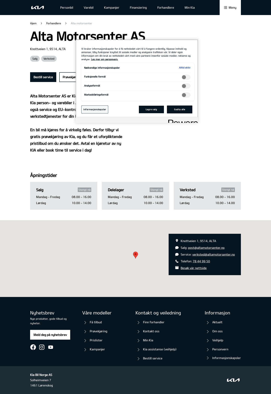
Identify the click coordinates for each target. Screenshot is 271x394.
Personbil (66, 7)
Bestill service (43, 77)
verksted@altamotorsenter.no (213, 254)
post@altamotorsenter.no (206, 247)
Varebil (89, 7)
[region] (137, 81)
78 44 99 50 (201, 261)
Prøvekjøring (71, 77)
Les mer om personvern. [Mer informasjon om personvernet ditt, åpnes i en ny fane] (104, 59)
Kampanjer (111, 7)
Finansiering (138, 7)
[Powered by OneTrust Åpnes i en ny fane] (181, 120)
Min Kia (190, 7)
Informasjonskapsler (226, 358)
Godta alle (179, 109)
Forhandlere (165, 7)
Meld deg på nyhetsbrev (50, 334)
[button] (135, 255)
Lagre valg (151, 109)
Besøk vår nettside (194, 268)
